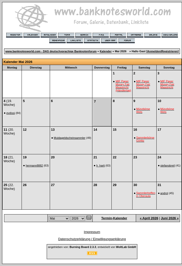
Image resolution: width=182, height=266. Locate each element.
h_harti (100, 165)
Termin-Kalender (114, 218)
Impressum (92, 232)
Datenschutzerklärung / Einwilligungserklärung (92, 239)
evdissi (10, 112)
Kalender (106, 51)
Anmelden (154, 51)
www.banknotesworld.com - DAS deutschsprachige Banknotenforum (51, 51)
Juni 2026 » (170, 218)
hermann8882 (34, 165)
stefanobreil (167, 165)
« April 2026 (149, 218)
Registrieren (169, 51)
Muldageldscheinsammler (70, 137)
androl (164, 193)
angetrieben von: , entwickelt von (92, 246)
